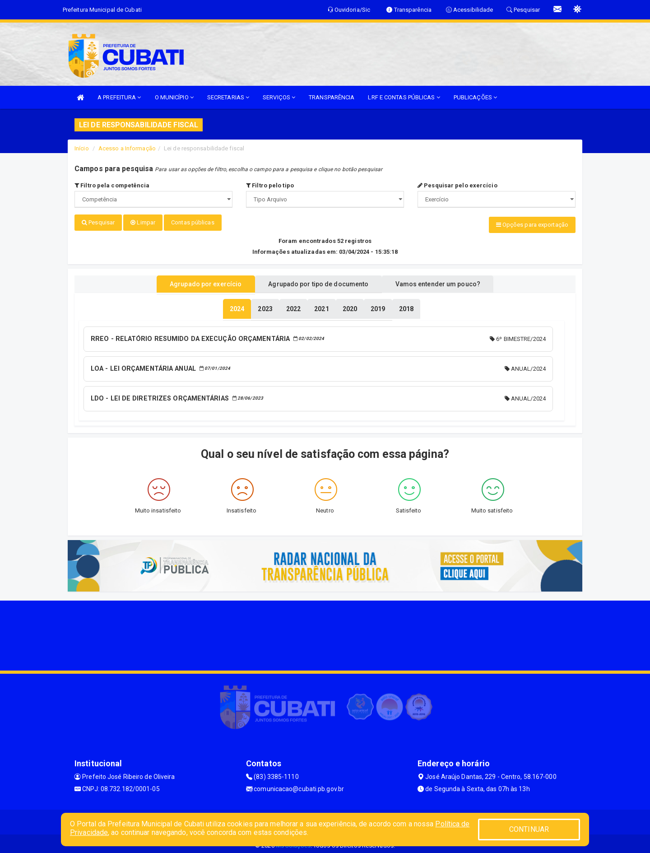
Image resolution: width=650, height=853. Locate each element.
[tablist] (237, 306)
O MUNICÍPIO (174, 97)
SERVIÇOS (279, 97)
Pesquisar (98, 222)
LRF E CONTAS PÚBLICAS (404, 97)
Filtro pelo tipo (270, 185)
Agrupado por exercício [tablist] (194, 281)
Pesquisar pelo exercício (457, 185)
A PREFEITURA (119, 97)
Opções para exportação (532, 224)
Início (81, 148)
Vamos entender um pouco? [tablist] (448, 281)
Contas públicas (192, 222)
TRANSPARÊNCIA (331, 97)
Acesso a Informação (127, 148)
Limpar (142, 222)
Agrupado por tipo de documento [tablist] (318, 281)
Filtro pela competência (112, 185)
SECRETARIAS (228, 97)
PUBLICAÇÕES (475, 97)
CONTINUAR (529, 829)
